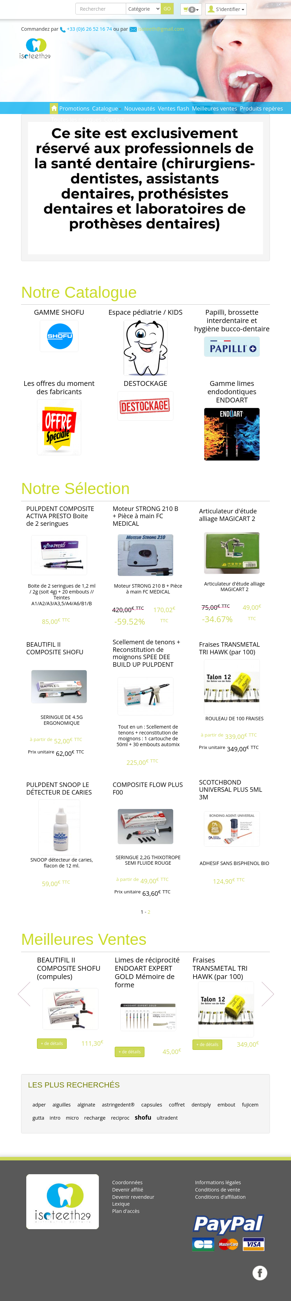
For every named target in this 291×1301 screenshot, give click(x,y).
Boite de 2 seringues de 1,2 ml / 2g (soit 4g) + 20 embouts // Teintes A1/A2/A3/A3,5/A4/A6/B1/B (62, 594)
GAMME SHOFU (59, 312)
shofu (143, 1117)
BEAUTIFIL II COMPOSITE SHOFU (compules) (69, 968)
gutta (38, 1117)
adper (39, 1104)
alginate (86, 1104)
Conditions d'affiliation (220, 1197)
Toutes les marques (76, 119)
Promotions (74, 108)
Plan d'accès (125, 1211)
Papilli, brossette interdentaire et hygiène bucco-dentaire (232, 320)
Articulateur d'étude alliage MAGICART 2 (234, 586)
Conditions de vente (217, 1189)
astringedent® (118, 1104)
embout (226, 1104)
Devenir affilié (127, 1189)
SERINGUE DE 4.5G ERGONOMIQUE (62, 720)
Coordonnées (127, 1182)
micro (72, 1117)
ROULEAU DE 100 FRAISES (234, 718)
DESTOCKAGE (145, 383)
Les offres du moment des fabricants (59, 387)
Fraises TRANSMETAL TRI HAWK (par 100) (220, 968)
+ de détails (52, 1043)
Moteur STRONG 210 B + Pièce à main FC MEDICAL (148, 588)
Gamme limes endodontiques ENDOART (231, 392)
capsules (151, 1104)
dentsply (201, 1104)
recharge (95, 1117)
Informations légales (218, 1182)
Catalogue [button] (107, 108)
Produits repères (261, 108)
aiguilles (62, 1104)
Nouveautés (139, 108)
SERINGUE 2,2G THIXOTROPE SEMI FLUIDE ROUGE (147, 860)
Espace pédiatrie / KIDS (145, 312)
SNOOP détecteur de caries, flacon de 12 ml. (61, 862)
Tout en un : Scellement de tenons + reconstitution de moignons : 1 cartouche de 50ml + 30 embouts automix (148, 735)
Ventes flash (173, 108)
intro (55, 1117)
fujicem (250, 1104)
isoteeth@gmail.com (161, 29)
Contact (114, 119)
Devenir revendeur (133, 1197)
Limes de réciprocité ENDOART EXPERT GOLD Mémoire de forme (147, 972)
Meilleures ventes (214, 108)
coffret (177, 1104)
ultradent (167, 1117)
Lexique (121, 1203)
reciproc (120, 1117)
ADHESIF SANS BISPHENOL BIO (234, 863)
